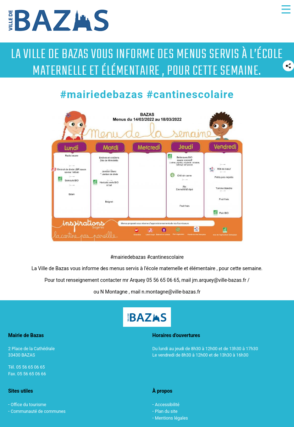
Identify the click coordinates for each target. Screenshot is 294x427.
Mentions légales (171, 418)
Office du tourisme (28, 404)
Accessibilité (167, 404)
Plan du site (166, 411)
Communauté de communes (38, 411)
